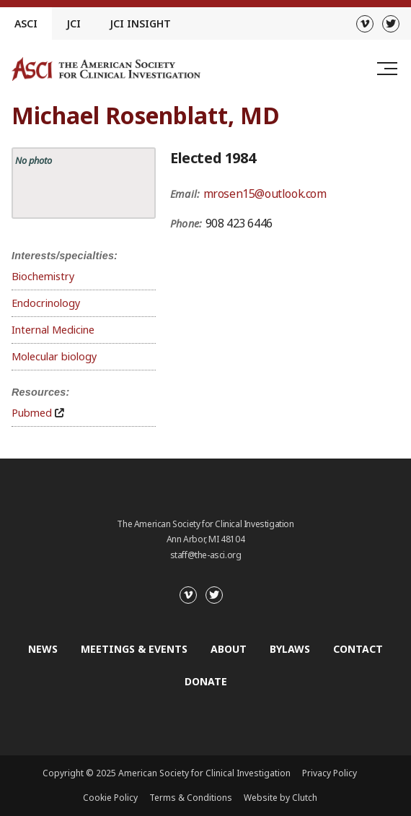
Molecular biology (54, 356)
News (43, 649)
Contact (358, 649)
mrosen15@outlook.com (265, 193)
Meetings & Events (134, 649)
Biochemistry (43, 276)
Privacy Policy (329, 773)
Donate (206, 681)
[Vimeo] (365, 23)
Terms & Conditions (190, 797)
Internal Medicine (53, 330)
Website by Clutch (280, 797)
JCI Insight (140, 23)
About (229, 649)
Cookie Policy (110, 797)
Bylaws (290, 649)
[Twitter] (390, 23)
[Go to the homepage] (106, 69)
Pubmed (32, 413)
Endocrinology (46, 303)
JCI (73, 23)
